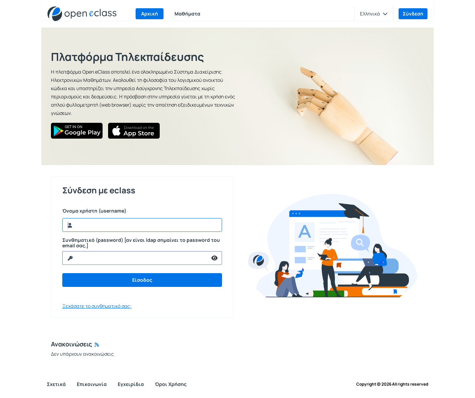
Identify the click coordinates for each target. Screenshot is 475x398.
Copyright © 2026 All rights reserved (392, 384)
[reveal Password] (135, 258)
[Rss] (97, 344)
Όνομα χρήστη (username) (94, 211)
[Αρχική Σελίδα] (82, 13)
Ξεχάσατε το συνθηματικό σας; (96, 306)
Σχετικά (56, 384)
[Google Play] (77, 131)
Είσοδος (142, 280)
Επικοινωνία (92, 384)
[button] (374, 14)
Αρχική (149, 13)
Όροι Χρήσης (171, 384)
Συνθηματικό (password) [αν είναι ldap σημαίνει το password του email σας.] (141, 242)
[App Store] (134, 131)
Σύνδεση (413, 13)
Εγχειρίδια (131, 384)
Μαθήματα (187, 13)
